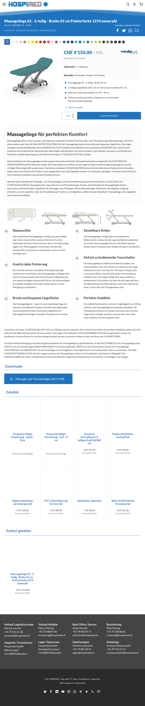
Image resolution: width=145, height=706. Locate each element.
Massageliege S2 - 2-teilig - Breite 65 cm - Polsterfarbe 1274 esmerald (23, 578)
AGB (61, 683)
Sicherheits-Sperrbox (89, 500)
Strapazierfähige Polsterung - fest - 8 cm (56, 437)
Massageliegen (48, 30)
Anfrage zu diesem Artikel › (128, 25)
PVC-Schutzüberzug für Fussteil (56, 502)
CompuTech (95, 679)
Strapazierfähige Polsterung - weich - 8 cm (22, 437)
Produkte (9, 30)
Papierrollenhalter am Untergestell (22, 502)
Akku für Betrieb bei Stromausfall (122, 502)
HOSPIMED (54, 679)
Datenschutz (80, 683)
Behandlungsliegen (27, 30)
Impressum (69, 683)
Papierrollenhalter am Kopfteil (122, 435)
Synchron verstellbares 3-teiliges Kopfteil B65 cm (89, 438)
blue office (66, 679)
